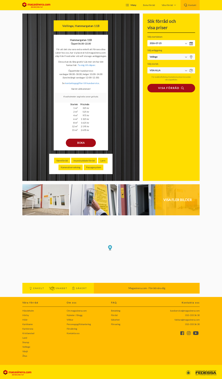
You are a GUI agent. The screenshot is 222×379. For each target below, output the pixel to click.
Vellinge (26, 346)
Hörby (25, 315)
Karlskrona (27, 328)
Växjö (25, 351)
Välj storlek (152, 63)
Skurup (25, 342)
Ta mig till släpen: (87, 65)
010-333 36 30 (192, 315)
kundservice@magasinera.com (185, 310)
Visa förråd (171, 88)
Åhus (24, 355)
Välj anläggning (154, 50)
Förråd (114, 315)
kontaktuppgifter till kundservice (82, 83)
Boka (81, 142)
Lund (24, 337)
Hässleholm (28, 310)
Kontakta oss (73, 333)
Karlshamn (27, 324)
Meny (130, 5)
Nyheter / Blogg (74, 315)
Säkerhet (115, 319)
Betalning (115, 310)
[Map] (111, 249)
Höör (25, 319)
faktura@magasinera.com (187, 319)
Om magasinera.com (77, 310)
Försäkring (72, 328)
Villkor (70, 319)
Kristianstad (28, 333)
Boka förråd (149, 5)
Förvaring (115, 324)
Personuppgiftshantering (79, 324)
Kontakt (190, 5)
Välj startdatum (154, 36)
